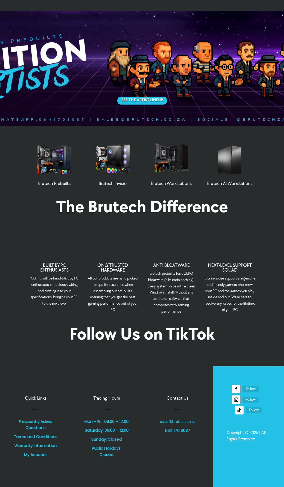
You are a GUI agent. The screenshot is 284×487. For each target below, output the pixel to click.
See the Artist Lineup (142, 99)
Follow (250, 389)
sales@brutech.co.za (177, 421)
